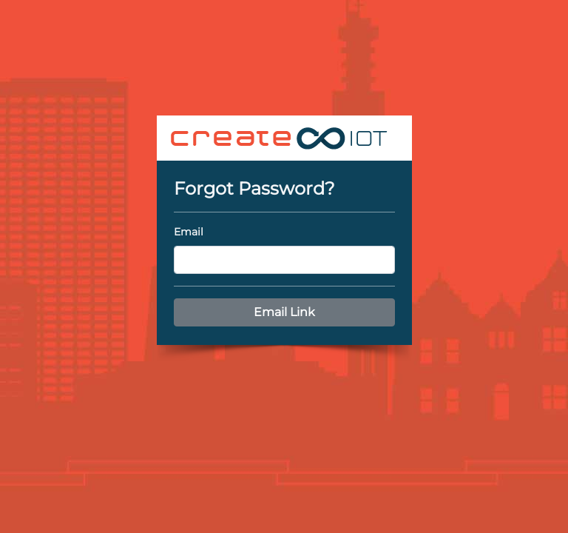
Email (188, 231)
